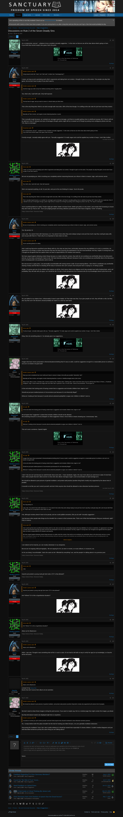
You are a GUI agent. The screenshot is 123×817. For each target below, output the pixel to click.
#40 (113, 678)
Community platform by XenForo (61, 815)
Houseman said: (27, 128)
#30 (113, 295)
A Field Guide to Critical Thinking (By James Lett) (34, 791)
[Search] (111, 15)
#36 (113, 562)
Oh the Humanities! (29, 793)
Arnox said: (26, 167)
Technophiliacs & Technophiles (31, 798)
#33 (113, 403)
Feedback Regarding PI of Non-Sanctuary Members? (32, 774)
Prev (11, 36)
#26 (113, 40)
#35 (113, 498)
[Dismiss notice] (113, 20)
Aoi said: (25, 407)
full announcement (50, 20)
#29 (113, 218)
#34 (113, 452)
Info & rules (46, 15)
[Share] (110, 40)
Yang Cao (33, 688)
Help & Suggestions (29, 776)
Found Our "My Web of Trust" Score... (26, 780)
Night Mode (12, 812)
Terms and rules (95, 812)
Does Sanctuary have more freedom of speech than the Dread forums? (38, 797)
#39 (113, 641)
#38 (113, 619)
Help (110, 812)
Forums (18, 15)
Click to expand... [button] (67, 539)
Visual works (27, 15)
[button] (32, 15)
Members (56, 15)
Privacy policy (104, 812)
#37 (113, 584)
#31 (113, 324)
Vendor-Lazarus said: (28, 71)
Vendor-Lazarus (107, 776)
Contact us (87, 812)
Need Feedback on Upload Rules (25, 785)
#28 (113, 163)
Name (23, 756)
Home (11, 15)
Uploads (37, 15)
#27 (113, 68)
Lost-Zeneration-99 (105, 781)
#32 (113, 358)
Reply (112, 63)
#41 (113, 697)
